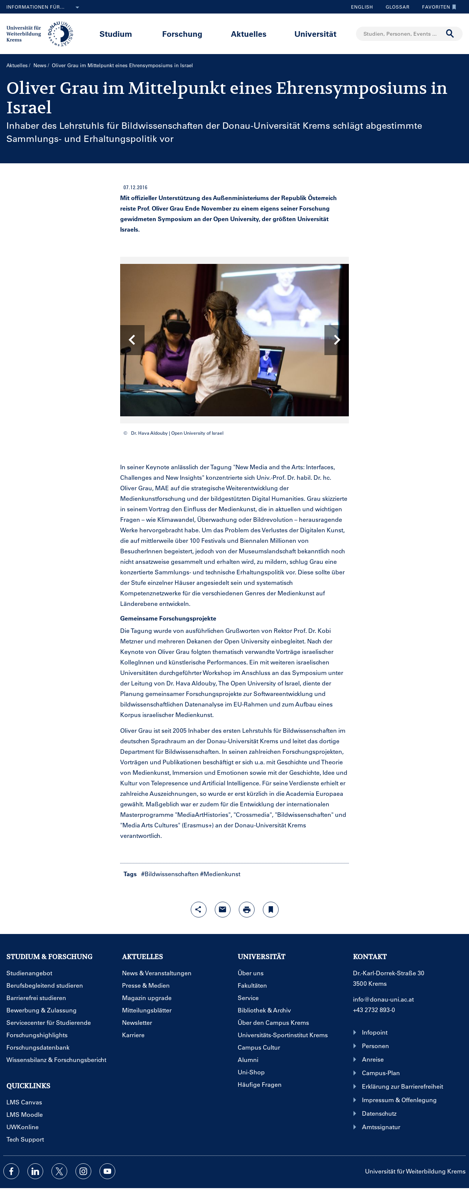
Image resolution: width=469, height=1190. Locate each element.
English (362, 7)
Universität (315, 34)
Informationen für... (44, 7)
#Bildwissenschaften (170, 874)
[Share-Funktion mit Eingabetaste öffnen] (199, 909)
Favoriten (437, 7)
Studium (116, 34)
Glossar (395, 7)
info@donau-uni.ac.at (383, 999)
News (40, 65)
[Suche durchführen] (450, 34)
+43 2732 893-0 (374, 1010)
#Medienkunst (220, 874)
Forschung (182, 34)
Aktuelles (249, 34)
